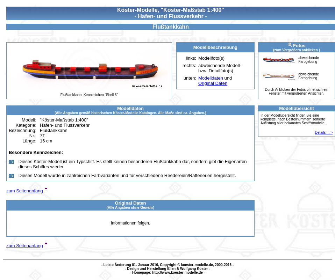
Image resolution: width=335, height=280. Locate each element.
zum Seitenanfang (24, 190)
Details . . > (324, 132)
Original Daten (212, 83)
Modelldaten (211, 78)
